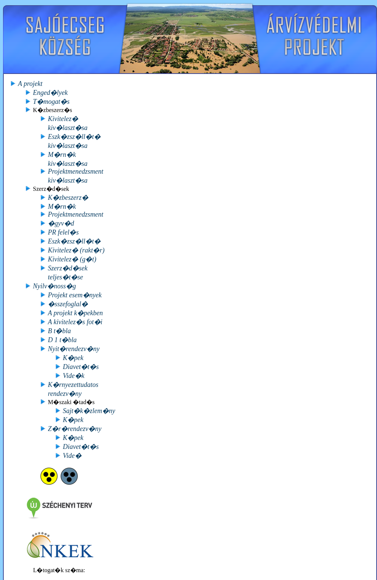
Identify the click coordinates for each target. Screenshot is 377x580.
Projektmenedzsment (75, 214)
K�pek (73, 358)
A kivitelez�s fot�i (75, 322)
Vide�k (74, 375)
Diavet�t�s (81, 366)
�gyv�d (61, 223)
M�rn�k (62, 206)
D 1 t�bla (62, 340)
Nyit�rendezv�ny (73, 349)
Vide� (72, 455)
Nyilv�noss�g (54, 286)
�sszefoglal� (68, 304)
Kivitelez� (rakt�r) (76, 250)
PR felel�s (63, 232)
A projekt (30, 83)
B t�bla (59, 331)
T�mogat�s (51, 101)
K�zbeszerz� (68, 197)
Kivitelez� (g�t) (72, 259)
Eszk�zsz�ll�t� (74, 241)
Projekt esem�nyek (75, 295)
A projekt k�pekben (75, 313)
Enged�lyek (50, 92)
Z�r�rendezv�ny (74, 428)
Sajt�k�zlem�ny (89, 411)
